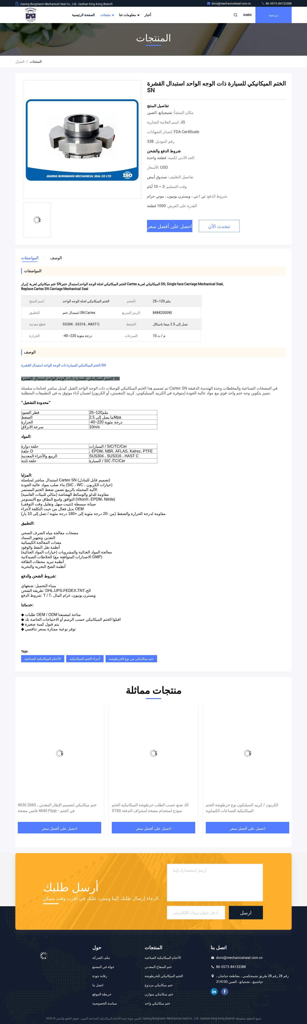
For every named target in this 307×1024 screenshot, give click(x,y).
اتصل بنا (97, 985)
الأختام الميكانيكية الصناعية (42, 659)
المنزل (19, 61)
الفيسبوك (224, 991)
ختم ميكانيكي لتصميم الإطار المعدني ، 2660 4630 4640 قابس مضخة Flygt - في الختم (57, 808)
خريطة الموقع (102, 994)
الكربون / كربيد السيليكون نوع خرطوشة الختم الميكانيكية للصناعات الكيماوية (242, 808)
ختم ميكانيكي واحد (157, 1003)
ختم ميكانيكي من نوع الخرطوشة (131, 659)
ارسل (246, 912)
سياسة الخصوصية (104, 1003)
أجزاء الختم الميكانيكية (85, 659)
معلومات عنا (129, 15)
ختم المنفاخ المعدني (158, 967)
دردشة (273, 14)
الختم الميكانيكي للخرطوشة (164, 976)
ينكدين (214, 991)
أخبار (147, 15)
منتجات (106, 15)
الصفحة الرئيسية (83, 15)
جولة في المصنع (103, 967)
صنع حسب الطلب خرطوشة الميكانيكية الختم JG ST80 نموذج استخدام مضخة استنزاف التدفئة (150, 808)
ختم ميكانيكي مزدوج (159, 985)
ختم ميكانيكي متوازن (159, 994)
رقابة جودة (99, 976)
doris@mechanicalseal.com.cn (229, 3)
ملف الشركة (101, 958)
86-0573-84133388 (276, 3)
